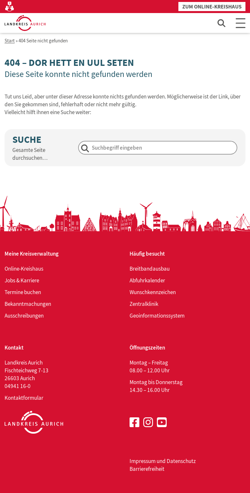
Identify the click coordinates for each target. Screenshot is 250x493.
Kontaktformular (24, 397)
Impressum (143, 461)
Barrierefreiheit (147, 468)
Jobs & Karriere (22, 280)
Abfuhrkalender (147, 280)
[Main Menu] (240, 23)
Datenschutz (181, 461)
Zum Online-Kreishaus (212, 6)
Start (10, 41)
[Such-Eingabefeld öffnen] (221, 23)
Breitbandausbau (150, 268)
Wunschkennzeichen (153, 292)
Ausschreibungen (24, 315)
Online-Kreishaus (24, 268)
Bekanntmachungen (28, 303)
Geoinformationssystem (157, 315)
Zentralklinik (144, 303)
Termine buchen (23, 292)
